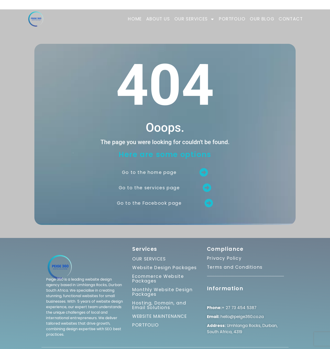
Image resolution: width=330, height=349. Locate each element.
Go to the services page (149, 188)
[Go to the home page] (203, 172)
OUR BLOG (262, 19)
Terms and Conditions (235, 268)
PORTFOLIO (232, 19)
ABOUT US (158, 19)
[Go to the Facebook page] (208, 203)
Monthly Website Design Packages (162, 292)
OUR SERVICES (194, 19)
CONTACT (291, 19)
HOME (135, 19)
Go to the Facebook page (149, 203)
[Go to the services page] (207, 187)
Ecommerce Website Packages (158, 278)
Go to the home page (149, 172)
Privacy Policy (224, 260)
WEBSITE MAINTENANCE (159, 316)
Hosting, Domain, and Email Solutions (159, 305)
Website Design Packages (164, 268)
